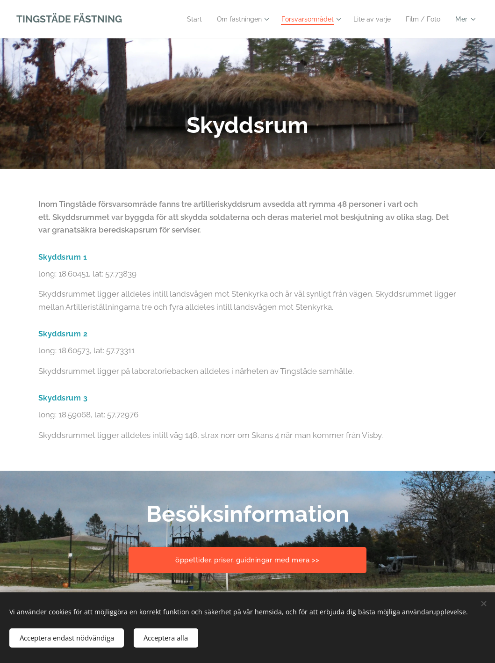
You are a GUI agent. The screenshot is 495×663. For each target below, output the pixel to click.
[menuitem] (179, 19)
